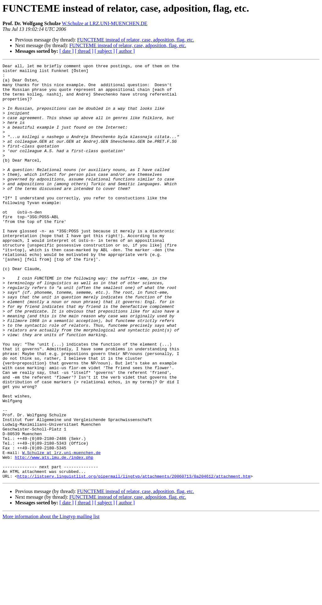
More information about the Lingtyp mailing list (51, 599)
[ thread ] (84, 51)
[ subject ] (105, 51)
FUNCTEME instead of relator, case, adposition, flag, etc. (135, 39)
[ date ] (66, 51)
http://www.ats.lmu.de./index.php (54, 536)
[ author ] (125, 51)
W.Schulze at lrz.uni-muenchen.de (61, 531)
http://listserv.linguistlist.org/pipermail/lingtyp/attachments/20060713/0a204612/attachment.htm (133, 559)
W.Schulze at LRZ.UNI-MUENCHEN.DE (104, 23)
